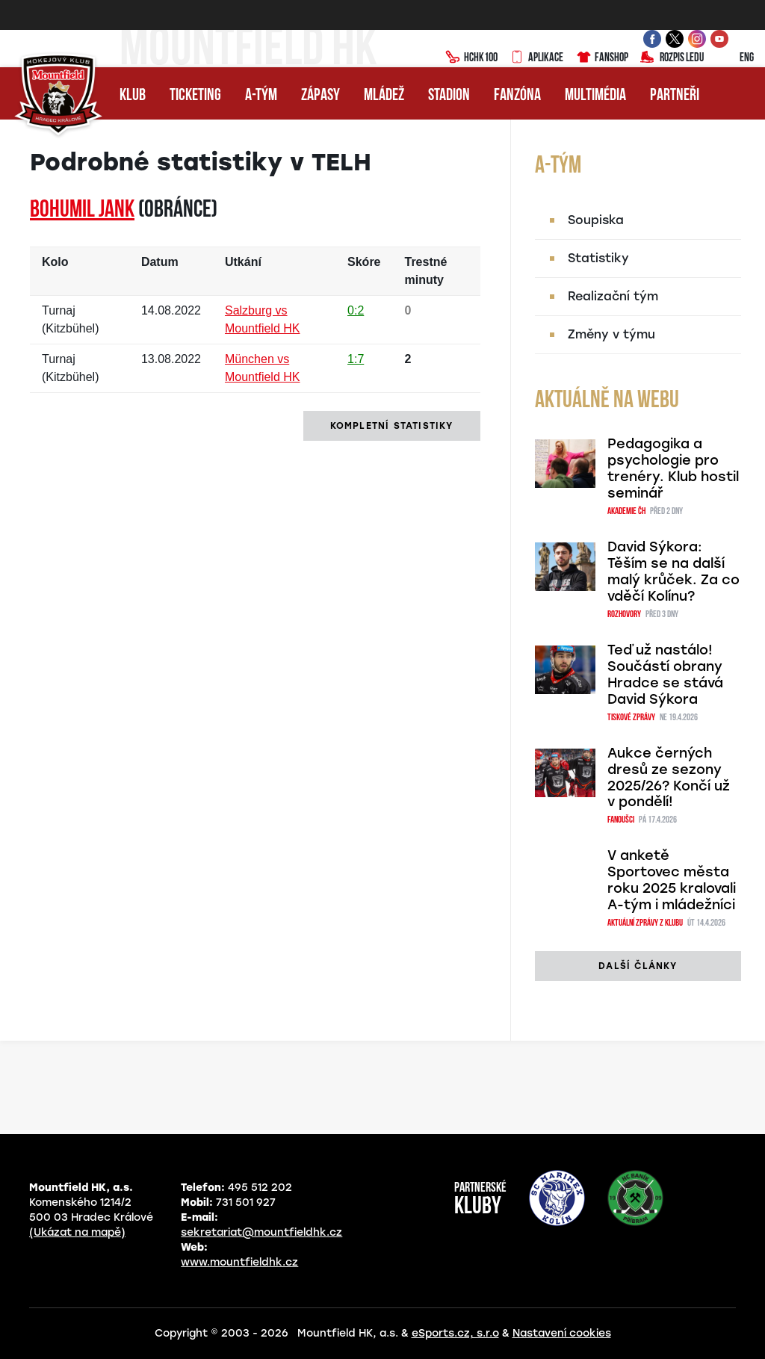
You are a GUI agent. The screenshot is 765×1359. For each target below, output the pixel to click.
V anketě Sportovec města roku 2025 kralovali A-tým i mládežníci (671, 880)
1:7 (355, 359)
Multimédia (595, 96)
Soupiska (596, 220)
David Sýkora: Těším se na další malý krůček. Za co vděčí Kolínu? (673, 571)
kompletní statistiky (391, 426)
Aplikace (536, 58)
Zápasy (320, 96)
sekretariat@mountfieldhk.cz (261, 1232)
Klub (133, 96)
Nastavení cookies (561, 1333)
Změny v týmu (611, 334)
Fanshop (601, 58)
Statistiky (598, 258)
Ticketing (195, 96)
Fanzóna (517, 96)
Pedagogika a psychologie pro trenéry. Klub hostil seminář (673, 468)
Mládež (384, 96)
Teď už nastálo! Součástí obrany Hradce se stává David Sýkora (665, 675)
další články (637, 966)
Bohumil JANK (82, 211)
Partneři (674, 96)
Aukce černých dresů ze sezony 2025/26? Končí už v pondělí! (668, 778)
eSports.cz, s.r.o (455, 1333)
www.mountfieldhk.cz (239, 1262)
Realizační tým (613, 296)
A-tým (261, 96)
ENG (735, 58)
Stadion (449, 96)
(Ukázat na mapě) (77, 1232)
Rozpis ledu (672, 58)
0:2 (355, 310)
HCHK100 (471, 58)
